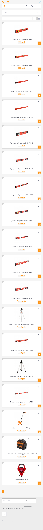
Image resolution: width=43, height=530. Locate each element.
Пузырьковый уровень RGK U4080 (21, 195)
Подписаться (30, 501)
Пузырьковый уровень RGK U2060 (21, 65)
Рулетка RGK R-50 (21, 480)
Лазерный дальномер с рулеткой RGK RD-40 (21, 454)
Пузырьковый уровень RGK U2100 (21, 117)
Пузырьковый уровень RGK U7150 (21, 402)
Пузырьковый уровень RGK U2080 (21, 91)
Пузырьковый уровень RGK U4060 (21, 169)
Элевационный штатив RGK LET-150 (22, 376)
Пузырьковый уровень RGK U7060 (21, 298)
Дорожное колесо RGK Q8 (22, 428)
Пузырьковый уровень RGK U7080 (21, 350)
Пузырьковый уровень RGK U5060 (21, 221)
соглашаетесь (27, 506)
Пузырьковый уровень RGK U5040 (21, 143)
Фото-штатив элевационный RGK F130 (21, 324)
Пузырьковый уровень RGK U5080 (21, 246)
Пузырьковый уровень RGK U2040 (21, 39)
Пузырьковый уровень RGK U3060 (21, 272)
